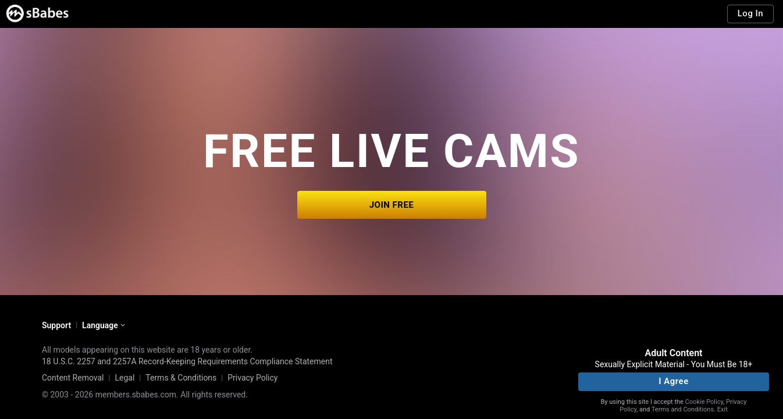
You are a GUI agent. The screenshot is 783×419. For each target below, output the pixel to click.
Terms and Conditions (683, 409)
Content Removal (73, 377)
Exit (722, 409)
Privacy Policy (252, 377)
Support (56, 325)
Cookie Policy (704, 402)
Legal (124, 377)
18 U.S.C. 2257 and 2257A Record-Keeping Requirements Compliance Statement (187, 361)
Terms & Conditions (180, 377)
